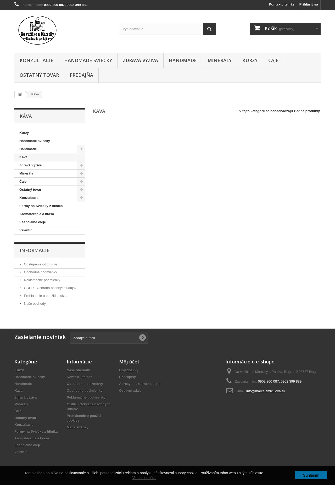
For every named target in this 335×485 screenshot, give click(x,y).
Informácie (34, 250)
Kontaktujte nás (281, 4)
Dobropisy (127, 377)
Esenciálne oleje (32, 222)
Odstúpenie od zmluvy (40, 264)
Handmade (183, 60)
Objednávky (128, 370)
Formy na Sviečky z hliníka (41, 206)
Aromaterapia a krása (36, 214)
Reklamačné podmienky (41, 280)
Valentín (25, 230)
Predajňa (81, 75)
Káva (23, 157)
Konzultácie (36, 60)
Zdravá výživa (140, 60)
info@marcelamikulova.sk (265, 391)
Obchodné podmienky (40, 272)
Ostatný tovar (39, 75)
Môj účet (129, 361)
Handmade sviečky (88, 60)
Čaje (273, 60)
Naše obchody (34, 304)
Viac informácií (144, 478)
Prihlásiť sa (308, 4)
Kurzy (250, 60)
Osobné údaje (130, 391)
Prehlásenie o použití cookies (45, 296)
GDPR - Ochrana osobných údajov (49, 288)
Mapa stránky (77, 427)
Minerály (220, 60)
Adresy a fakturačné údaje (140, 384)
